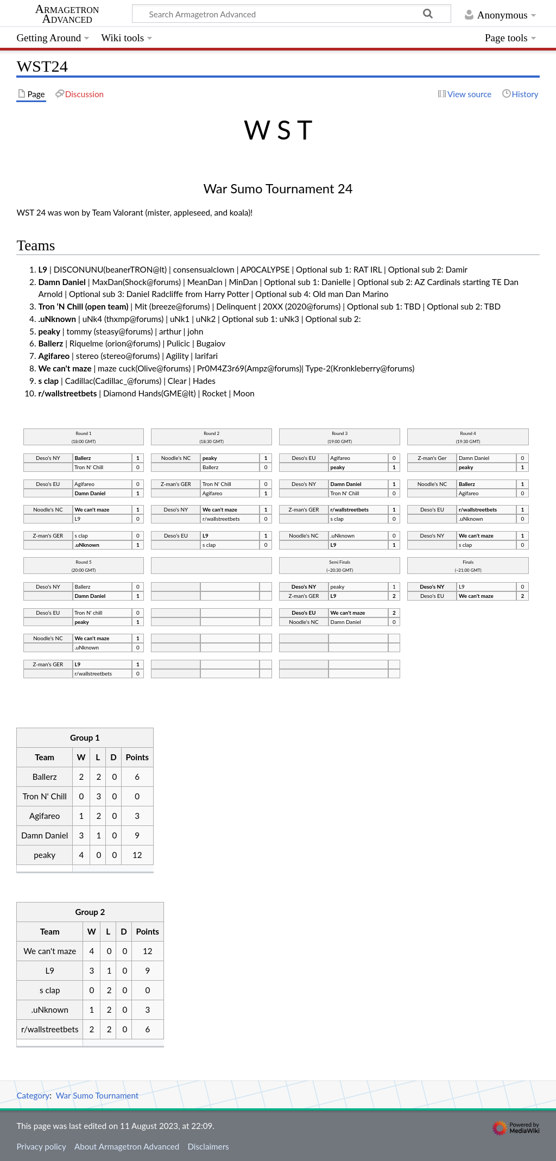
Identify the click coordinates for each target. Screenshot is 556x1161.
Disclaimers (208, 1146)
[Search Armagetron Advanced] (291, 13)
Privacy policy (41, 1146)
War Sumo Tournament (97, 1095)
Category (32, 1095)
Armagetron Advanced (67, 14)
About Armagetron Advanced (126, 1146)
